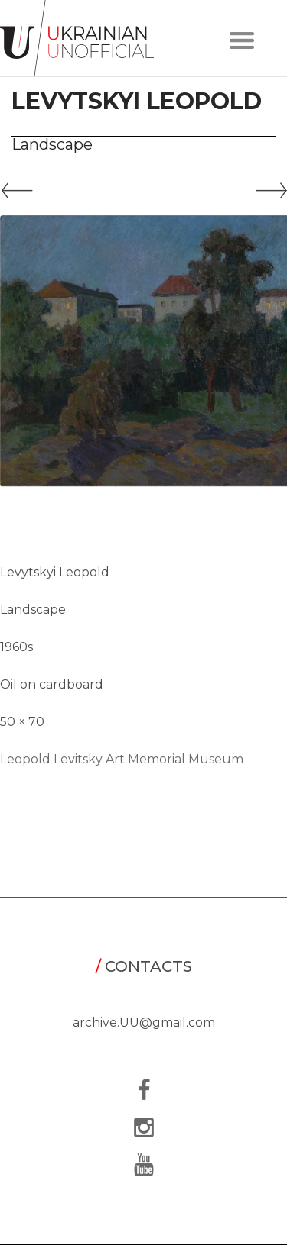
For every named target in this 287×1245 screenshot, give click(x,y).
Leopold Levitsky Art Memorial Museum (121, 759)
